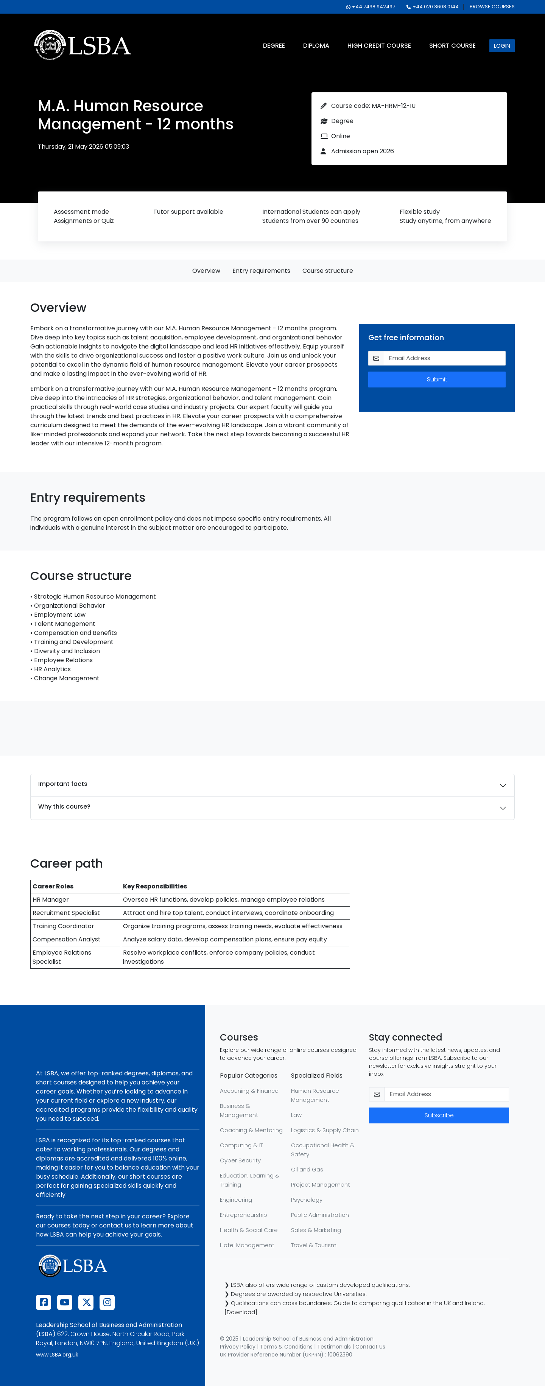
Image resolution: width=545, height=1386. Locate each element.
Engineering (236, 1200)
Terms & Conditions (286, 1346)
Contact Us (370, 1346)
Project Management (320, 1184)
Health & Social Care (249, 1230)
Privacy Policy (237, 1346)
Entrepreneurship (243, 1215)
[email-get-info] (445, 358)
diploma (316, 45)
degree (274, 45)
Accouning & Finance (249, 1091)
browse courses (492, 6)
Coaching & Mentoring (251, 1130)
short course (452, 45)
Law (296, 1115)
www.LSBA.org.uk (57, 1354)
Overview (206, 270)
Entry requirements (261, 270)
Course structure (327, 270)
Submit (437, 379)
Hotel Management (247, 1245)
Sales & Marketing (316, 1230)
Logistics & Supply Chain (325, 1130)
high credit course (379, 45)
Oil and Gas (307, 1169)
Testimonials (334, 1346)
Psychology (306, 1200)
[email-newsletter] (447, 1094)
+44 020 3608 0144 (432, 6)
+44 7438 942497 (370, 6)
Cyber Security (240, 1160)
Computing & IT (241, 1145)
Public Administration (320, 1215)
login (502, 46)
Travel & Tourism (313, 1245)
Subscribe (439, 1115)
